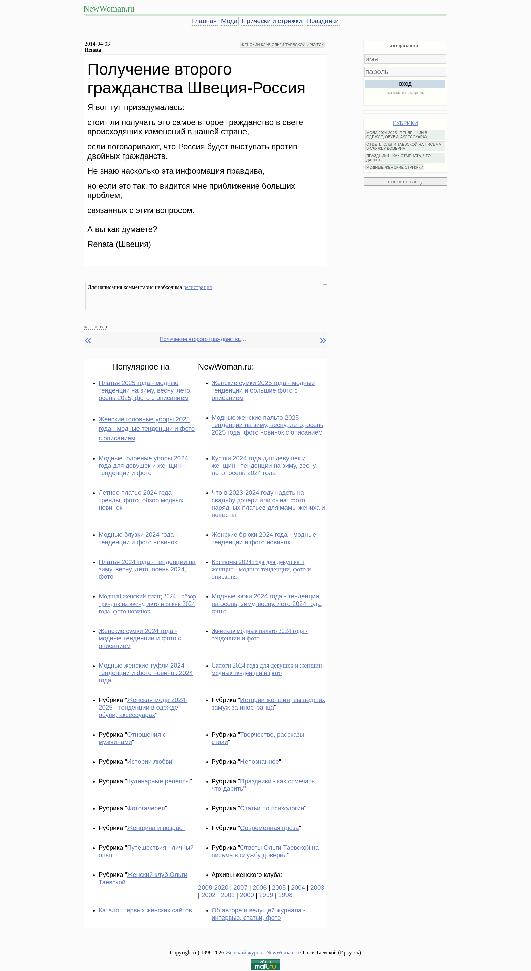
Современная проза (269, 827)
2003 (317, 887)
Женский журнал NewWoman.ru (262, 952)
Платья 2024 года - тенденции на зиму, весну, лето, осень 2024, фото (147, 569)
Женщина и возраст (156, 827)
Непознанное (259, 761)
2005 (279, 887)
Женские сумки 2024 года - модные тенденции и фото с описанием (140, 638)
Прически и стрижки (272, 20)
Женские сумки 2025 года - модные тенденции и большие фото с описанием (263, 390)
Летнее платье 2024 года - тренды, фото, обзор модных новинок (141, 500)
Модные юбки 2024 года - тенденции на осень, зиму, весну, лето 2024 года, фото (267, 604)
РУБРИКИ (405, 123)
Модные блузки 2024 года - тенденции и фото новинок (138, 538)
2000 (247, 895)
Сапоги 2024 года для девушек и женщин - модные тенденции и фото (269, 669)
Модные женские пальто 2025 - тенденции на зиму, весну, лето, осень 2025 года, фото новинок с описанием (267, 425)
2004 (298, 887)
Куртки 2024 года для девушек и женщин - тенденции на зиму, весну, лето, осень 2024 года (264, 466)
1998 (285, 895)
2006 (260, 887)
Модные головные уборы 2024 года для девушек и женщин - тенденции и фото (143, 466)
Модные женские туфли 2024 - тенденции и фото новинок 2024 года (146, 673)
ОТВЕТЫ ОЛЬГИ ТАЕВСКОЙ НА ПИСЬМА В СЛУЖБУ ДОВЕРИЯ (403, 146)
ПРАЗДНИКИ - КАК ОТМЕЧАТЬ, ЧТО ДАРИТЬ (398, 158)
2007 (240, 887)
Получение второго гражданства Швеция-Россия (204, 339)
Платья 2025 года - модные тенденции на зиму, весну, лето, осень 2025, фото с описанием (145, 390)
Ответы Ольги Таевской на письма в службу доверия (265, 851)
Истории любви (149, 761)
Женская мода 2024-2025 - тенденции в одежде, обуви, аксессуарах (143, 707)
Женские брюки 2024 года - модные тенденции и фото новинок (264, 538)
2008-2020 (213, 887)
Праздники (322, 20)
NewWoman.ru (108, 8)
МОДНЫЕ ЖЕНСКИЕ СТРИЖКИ (394, 167)
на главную (95, 326)
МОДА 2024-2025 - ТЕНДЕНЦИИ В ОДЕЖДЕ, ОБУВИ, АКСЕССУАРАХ (396, 135)
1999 (266, 895)
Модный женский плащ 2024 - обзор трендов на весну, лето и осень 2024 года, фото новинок (147, 604)
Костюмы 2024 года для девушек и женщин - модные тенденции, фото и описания (261, 569)
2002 (208, 895)
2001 (228, 895)
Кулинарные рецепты (158, 781)
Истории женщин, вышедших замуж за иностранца (268, 703)
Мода (229, 20)
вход (405, 83)
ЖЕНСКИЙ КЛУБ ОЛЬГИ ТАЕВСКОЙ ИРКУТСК (282, 45)
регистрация (197, 287)
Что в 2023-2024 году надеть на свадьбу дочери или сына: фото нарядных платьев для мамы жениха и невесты (268, 504)
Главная (204, 20)
